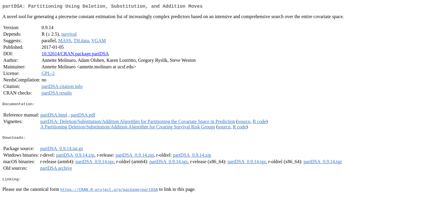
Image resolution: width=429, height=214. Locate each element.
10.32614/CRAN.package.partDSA (75, 54)
